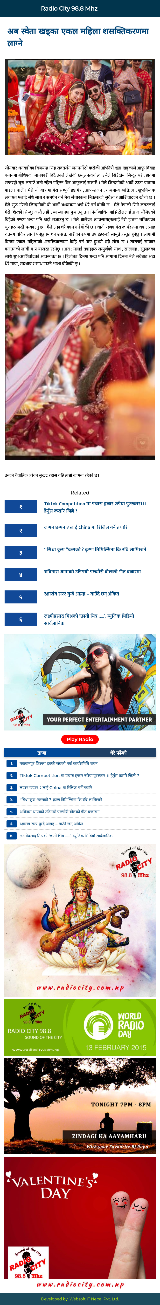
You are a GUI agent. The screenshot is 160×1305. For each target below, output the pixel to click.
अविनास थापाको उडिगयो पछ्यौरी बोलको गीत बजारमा (92, 572)
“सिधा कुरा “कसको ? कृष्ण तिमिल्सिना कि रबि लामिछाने (95, 550)
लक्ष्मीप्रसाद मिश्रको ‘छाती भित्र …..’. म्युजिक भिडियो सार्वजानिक (89, 620)
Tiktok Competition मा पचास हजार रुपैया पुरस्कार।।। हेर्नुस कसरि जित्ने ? (95, 507)
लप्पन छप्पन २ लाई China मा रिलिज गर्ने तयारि (86, 527)
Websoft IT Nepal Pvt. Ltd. (94, 1299)
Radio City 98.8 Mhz (69, 8)
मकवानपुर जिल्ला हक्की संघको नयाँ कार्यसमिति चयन (58, 763)
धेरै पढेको (118, 753)
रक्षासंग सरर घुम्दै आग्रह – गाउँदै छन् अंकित (81, 594)
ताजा (41, 753)
